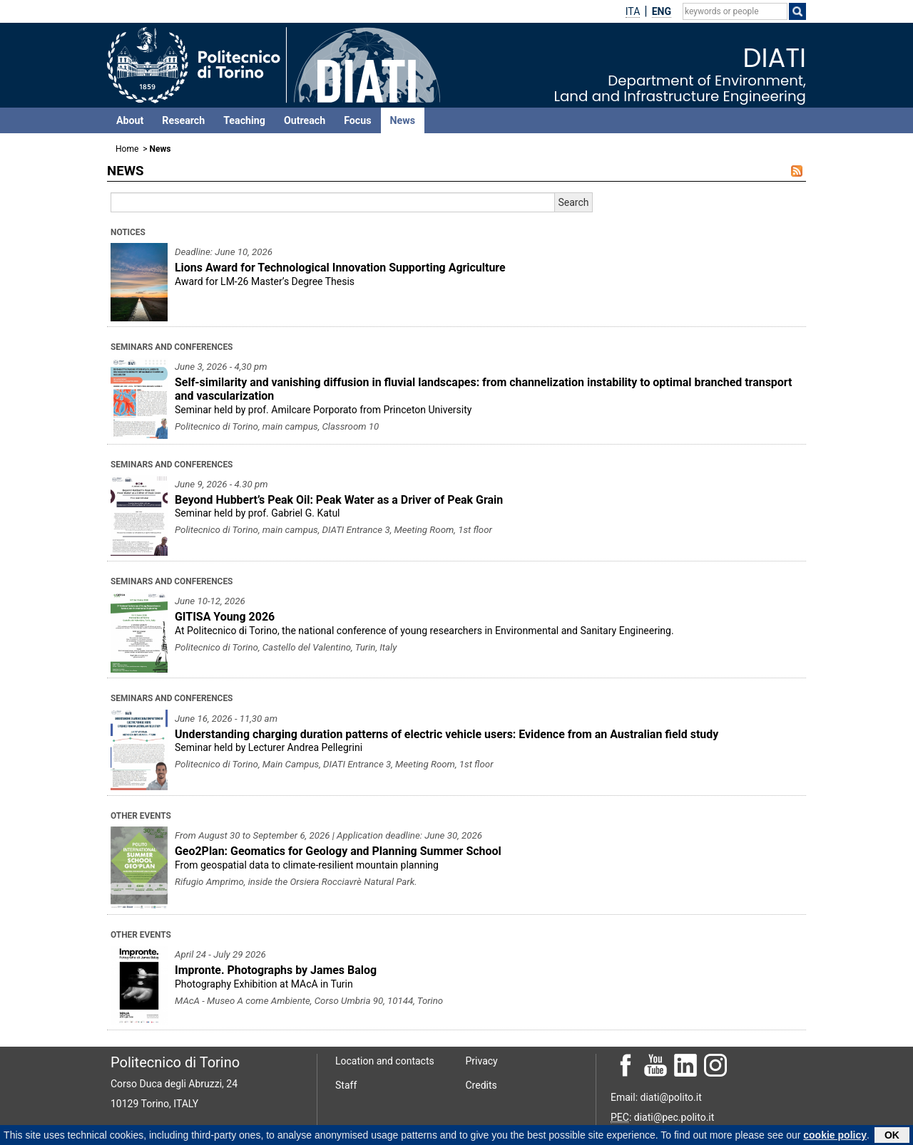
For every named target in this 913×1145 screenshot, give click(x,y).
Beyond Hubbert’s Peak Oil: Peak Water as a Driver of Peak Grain (339, 500)
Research (183, 120)
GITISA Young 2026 (225, 616)
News (402, 120)
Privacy (482, 1061)
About (129, 120)
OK (891, 1135)
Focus (357, 120)
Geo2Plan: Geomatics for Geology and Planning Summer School (338, 851)
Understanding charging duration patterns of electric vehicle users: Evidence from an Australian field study (446, 734)
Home (127, 149)
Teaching (244, 120)
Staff (346, 1085)
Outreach (304, 120)
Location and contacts (384, 1061)
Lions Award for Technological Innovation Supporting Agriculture (340, 267)
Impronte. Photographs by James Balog (276, 970)
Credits (481, 1085)
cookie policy (835, 1135)
